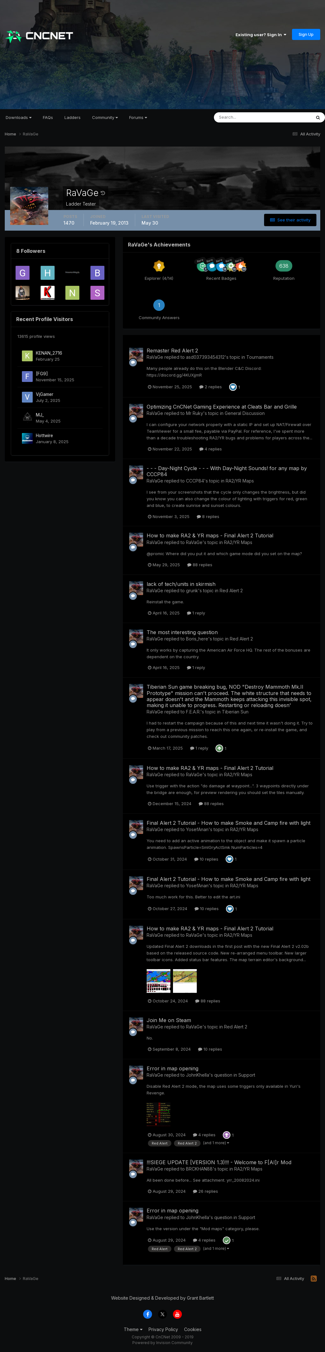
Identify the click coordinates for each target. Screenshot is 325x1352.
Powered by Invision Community (162, 1342)
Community (105, 117)
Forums (138, 117)
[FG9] (42, 373)
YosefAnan (197, 829)
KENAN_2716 (49, 353)
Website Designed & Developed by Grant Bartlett (162, 1298)
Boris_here (197, 638)
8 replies (208, 516)
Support (246, 1075)
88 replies (199, 564)
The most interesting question (182, 632)
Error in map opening (172, 1068)
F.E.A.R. (193, 711)
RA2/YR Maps (240, 480)
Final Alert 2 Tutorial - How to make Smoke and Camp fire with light (228, 823)
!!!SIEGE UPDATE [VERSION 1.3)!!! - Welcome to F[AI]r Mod (219, 1162)
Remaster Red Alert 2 (172, 350)
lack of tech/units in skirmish (181, 584)
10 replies (206, 859)
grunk (192, 590)
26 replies (205, 1191)
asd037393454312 (205, 357)
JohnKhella (197, 1075)
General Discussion (245, 413)
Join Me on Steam (169, 1020)
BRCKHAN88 (199, 1169)
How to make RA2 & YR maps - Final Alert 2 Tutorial (210, 535)
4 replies (210, 448)
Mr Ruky (194, 413)
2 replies (210, 386)
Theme (133, 1329)
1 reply (196, 612)
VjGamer (44, 394)
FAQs (48, 117)
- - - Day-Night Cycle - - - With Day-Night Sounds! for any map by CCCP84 (227, 471)
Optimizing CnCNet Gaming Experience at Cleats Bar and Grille (222, 407)
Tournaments (260, 357)
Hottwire (44, 435)
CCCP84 (195, 480)
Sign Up (306, 34)
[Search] (242, 117)
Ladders (72, 117)
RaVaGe (155, 357)
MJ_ (40, 414)
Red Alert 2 (231, 590)
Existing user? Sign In (260, 34)
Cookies (193, 1329)
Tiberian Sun (235, 711)
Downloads (18, 117)
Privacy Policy (163, 1329)
